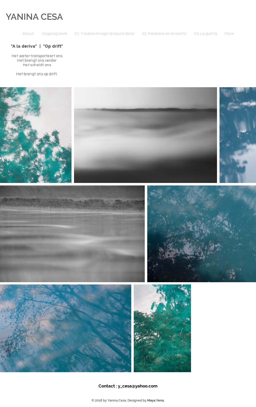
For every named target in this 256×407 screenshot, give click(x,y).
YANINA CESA (34, 17)
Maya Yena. (155, 400)
